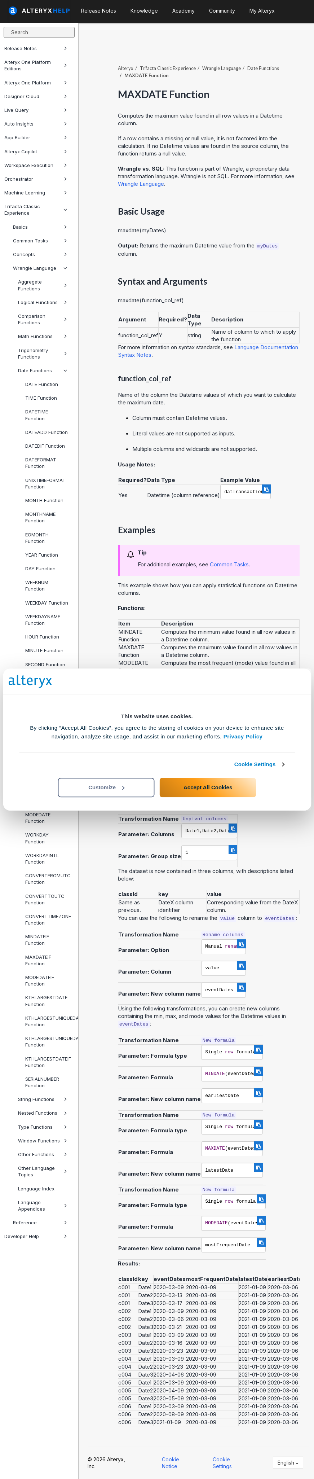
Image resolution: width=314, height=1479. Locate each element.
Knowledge (144, 11)
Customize (106, 787)
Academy (183, 11)
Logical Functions (42, 302)
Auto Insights (35, 124)
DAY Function (40, 568)
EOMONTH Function (37, 538)
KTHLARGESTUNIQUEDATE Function (48, 1021)
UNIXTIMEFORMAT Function (45, 483)
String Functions (42, 1099)
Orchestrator (35, 179)
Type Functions (42, 1127)
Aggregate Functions (42, 285)
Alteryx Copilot (35, 151)
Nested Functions (42, 1113)
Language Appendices (42, 1205)
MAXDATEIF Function (38, 960)
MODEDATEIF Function (39, 980)
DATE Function (41, 384)
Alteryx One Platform (35, 82)
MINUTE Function (44, 650)
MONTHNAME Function (40, 517)
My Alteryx (262, 11)
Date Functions (42, 370)
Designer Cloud (35, 96)
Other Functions (42, 1154)
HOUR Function (42, 637)
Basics (40, 227)
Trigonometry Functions (42, 353)
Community (222, 11)
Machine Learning (35, 193)
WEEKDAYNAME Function (42, 620)
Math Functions (42, 336)
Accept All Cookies (207, 787)
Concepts (40, 254)
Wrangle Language (40, 268)
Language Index (36, 1188)
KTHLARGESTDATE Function (46, 1001)
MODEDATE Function (37, 818)
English (288, 1463)
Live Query (35, 110)
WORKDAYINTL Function (42, 858)
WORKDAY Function (37, 838)
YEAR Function (41, 555)
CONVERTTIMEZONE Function (48, 919)
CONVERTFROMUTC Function (48, 879)
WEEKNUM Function (36, 585)
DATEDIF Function (45, 446)
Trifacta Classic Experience (35, 209)
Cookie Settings (255, 764)
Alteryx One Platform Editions (35, 65)
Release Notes (35, 48)
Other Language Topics (42, 1171)
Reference (40, 1222)
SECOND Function (45, 664)
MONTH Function (44, 500)
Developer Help (35, 1236)
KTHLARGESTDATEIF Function (48, 1062)
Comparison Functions (42, 319)
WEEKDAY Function (46, 603)
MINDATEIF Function (37, 940)
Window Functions (42, 1141)
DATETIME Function (36, 415)
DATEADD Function (46, 432)
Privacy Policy (243, 736)
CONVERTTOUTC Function (45, 899)
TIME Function (41, 398)
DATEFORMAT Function (40, 463)
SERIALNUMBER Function (42, 1082)
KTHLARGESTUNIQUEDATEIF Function (48, 1041)
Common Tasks (40, 240)
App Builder (35, 137)
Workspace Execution (35, 165)
